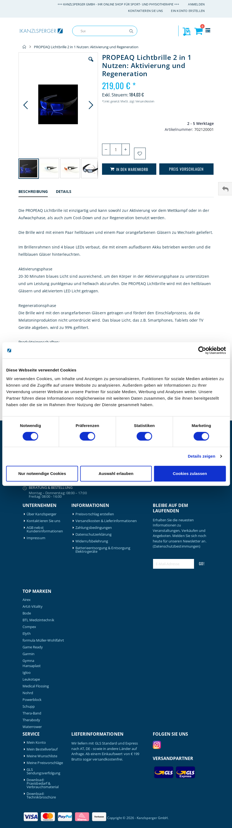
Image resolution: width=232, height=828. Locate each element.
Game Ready (33, 647)
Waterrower (32, 727)
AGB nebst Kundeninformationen (45, 529)
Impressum (36, 538)
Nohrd (28, 693)
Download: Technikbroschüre (41, 795)
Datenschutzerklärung (93, 534)
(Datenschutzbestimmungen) (177, 546)
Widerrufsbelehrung (91, 541)
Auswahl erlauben (115, 473)
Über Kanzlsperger (41, 514)
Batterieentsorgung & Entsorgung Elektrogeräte (102, 549)
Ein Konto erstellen (188, 11)
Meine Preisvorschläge (45, 763)
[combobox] (104, 31)
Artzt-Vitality (33, 606)
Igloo (27, 672)
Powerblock (32, 699)
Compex (29, 627)
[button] (91, 63)
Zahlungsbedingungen (93, 527)
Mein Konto (36, 742)
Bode (27, 613)
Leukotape (31, 679)
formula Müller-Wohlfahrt (43, 640)
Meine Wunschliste (42, 756)
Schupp (29, 706)
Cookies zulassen (190, 473)
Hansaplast (32, 666)
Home (24, 47)
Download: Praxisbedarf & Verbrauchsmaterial (43, 783)
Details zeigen (201, 456)
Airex (27, 599)
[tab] (37, 192)
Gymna (28, 660)
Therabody (31, 720)
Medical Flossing (36, 686)
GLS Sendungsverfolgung (43, 771)
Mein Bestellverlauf (42, 749)
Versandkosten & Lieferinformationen (106, 521)
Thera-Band (32, 713)
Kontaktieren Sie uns (145, 11)
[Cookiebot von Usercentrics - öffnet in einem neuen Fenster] (202, 350)
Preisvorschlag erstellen (94, 514)
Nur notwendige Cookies (42, 473)
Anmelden (196, 4)
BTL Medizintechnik (38, 620)
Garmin (28, 654)
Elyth (27, 633)
